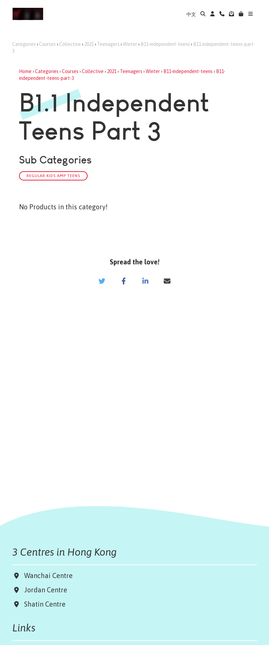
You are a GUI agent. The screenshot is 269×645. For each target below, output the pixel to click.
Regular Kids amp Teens (53, 175)
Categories (24, 44)
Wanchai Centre (49, 575)
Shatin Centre (43, 604)
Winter (130, 44)
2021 (89, 44)
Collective (70, 44)
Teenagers (108, 44)
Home (25, 71)
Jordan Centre (44, 590)
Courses (47, 44)
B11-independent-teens (165, 44)
